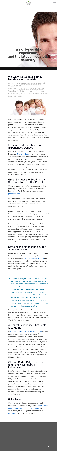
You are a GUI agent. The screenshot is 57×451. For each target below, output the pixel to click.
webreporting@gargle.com (31, 83)
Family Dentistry (23, 88)
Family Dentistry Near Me (26, 91)
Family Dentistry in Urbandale (31, 94)
